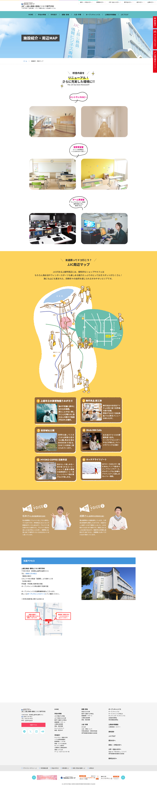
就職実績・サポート (87, 715)
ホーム (25, 61)
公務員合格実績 (86, 718)
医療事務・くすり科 (59, 741)
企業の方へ (151, 2)
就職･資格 (65, 14)
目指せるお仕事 (86, 711)
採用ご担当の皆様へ (79, 768)
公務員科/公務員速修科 (60, 747)
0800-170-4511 (31, 573)
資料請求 (65, 768)
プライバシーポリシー (30, 768)
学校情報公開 (44, 768)
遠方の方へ (140, 2)
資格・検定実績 (86, 720)
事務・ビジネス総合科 (60, 743)
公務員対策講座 (110, 14)
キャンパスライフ (59, 728)
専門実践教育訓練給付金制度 (89, 733)
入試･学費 (77, 14)
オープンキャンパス (93, 14)
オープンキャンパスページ (36, 594)
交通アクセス (33, 725)
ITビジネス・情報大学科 (61, 737)
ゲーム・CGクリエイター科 (61, 751)
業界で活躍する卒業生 (88, 713)
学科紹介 (54, 14)
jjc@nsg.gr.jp (29, 720)
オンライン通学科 (59, 745)
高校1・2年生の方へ (86, 2)
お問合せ (91, 768)
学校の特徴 (42, 14)
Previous (34, 778)
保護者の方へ (100, 2)
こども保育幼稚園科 (59, 739)
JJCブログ (124, 14)
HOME (31, 14)
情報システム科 (58, 749)
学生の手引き (55, 768)
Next (123, 778)
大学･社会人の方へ (114, 2)
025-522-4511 (29, 718)
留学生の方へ (128, 2)
